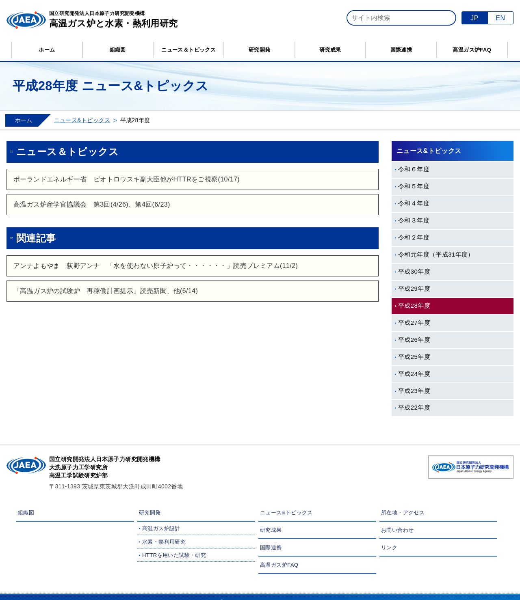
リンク (389, 547)
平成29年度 (414, 288)
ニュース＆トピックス (188, 50)
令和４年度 (413, 203)
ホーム (47, 50)
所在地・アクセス (403, 512)
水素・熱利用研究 (164, 542)
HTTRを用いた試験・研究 (174, 555)
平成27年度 (414, 322)
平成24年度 (414, 374)
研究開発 (260, 50)
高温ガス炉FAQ (472, 50)
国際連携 (401, 50)
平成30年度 (414, 271)
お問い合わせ (397, 530)
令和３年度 (413, 220)
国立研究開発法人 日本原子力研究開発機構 (471, 467)
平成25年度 (414, 357)
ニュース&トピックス (82, 120)
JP (474, 18)
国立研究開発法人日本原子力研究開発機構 (113, 20)
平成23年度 (414, 391)
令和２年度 (413, 237)
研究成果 (330, 50)
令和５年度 (413, 186)
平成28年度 (414, 305)
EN (500, 18)
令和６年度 (413, 169)
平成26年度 (414, 340)
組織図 (118, 50)
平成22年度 (414, 407)
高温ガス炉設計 (161, 528)
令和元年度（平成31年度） (436, 254)
